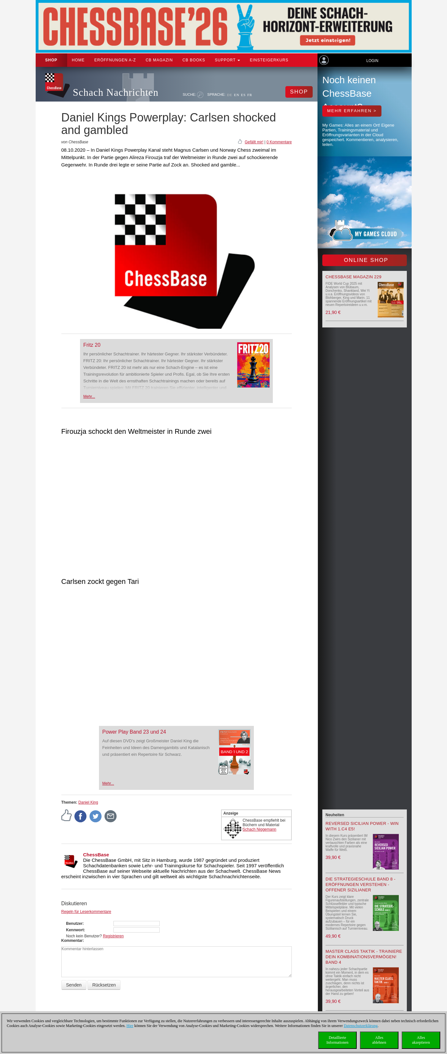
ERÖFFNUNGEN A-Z (115, 60)
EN (236, 95)
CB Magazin (159, 60)
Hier (130, 1025)
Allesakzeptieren (421, 1040)
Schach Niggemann (259, 829)
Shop (51, 60)
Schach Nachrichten (116, 92)
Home (78, 60)
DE (229, 95)
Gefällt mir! (254, 142)
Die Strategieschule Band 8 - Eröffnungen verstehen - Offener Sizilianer (361, 884)
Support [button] (227, 60)
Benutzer (74, 923)
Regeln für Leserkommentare (86, 911)
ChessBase (96, 854)
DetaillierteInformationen (337, 1040)
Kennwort (75, 930)
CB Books (194, 60)
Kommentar (72, 940)
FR (249, 95)
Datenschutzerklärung (361, 1025)
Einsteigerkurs (269, 60)
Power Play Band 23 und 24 (134, 732)
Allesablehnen (379, 1040)
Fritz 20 (91, 345)
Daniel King (88, 802)
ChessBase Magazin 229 (353, 276)
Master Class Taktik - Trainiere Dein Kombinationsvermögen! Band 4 (364, 957)
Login (372, 60)
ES (243, 95)
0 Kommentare (279, 142)
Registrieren (113, 936)
